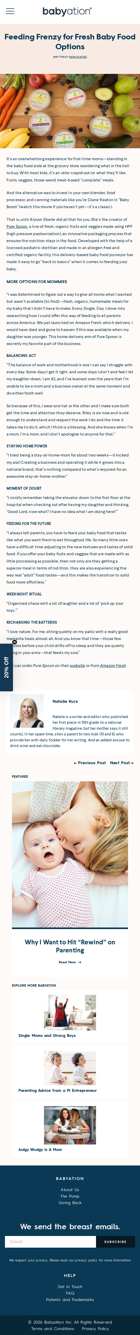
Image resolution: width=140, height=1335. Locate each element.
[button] (6, 667)
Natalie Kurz (78, 57)
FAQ (70, 1293)
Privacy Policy (95, 1328)
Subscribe (115, 1242)
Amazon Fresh (113, 665)
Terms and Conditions (52, 1328)
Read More (68, 962)
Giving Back (70, 1202)
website (77, 665)
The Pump (69, 1196)
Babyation (70, 1178)
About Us (70, 1189)
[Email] (50, 1242)
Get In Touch (70, 1286)
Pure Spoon (17, 226)
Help (70, 1275)
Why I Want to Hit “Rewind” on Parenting (70, 946)
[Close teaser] (14, 642)
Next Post (120, 762)
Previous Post (92, 762)
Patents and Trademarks (70, 1299)
